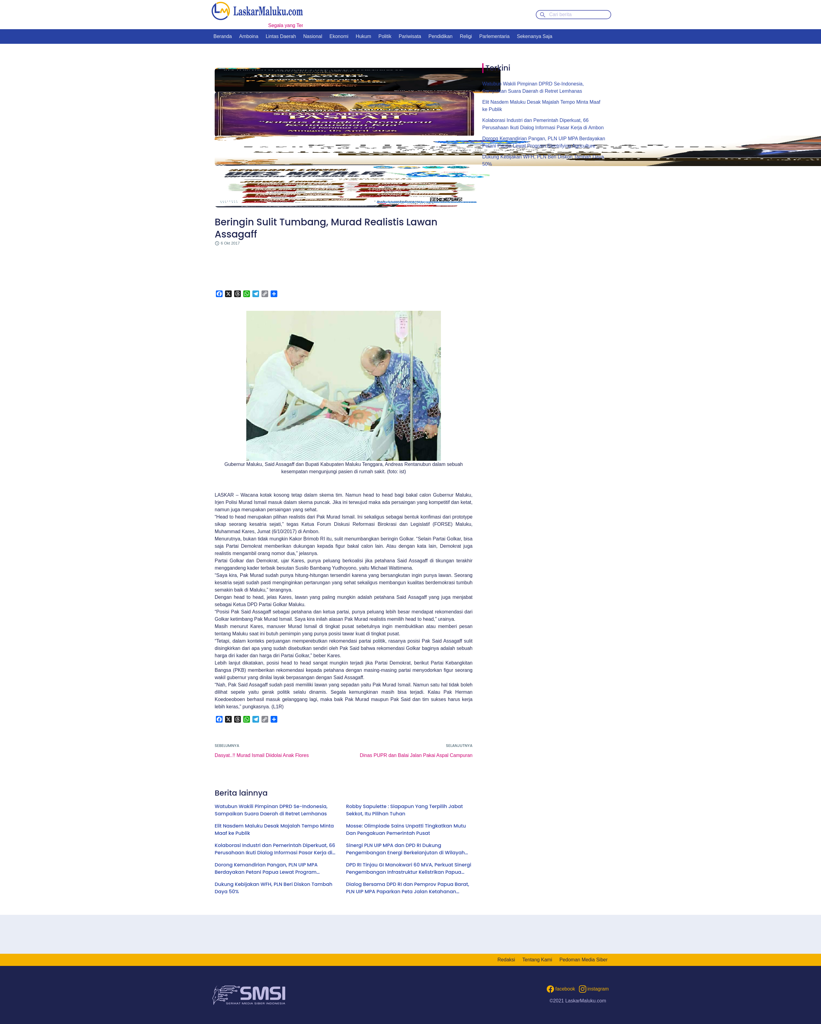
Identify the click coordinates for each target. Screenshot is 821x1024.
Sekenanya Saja (535, 36)
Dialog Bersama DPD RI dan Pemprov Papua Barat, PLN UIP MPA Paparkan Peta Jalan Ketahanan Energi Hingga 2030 (407, 888)
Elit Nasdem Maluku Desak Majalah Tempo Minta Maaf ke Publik (274, 829)
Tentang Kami (537, 959)
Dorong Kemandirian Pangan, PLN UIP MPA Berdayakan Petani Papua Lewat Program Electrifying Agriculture (266, 868)
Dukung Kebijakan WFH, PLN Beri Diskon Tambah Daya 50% (273, 888)
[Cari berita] (573, 14)
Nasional (312, 36)
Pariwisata (410, 36)
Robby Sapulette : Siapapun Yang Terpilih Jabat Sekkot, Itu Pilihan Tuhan (404, 810)
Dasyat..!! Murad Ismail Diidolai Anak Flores (262, 755)
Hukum (363, 36)
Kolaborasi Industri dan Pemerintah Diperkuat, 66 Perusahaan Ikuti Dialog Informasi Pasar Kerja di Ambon (275, 849)
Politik (384, 36)
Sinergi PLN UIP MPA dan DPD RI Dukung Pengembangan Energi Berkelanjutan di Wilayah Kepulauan (405, 849)
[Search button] (542, 14)
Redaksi (506, 959)
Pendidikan (440, 36)
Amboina (248, 36)
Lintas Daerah (281, 36)
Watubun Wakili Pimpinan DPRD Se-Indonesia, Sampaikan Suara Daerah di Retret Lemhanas (271, 810)
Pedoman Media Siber (583, 959)
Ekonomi (339, 36)
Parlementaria (494, 36)
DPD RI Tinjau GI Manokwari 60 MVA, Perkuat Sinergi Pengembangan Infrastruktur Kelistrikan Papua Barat (408, 868)
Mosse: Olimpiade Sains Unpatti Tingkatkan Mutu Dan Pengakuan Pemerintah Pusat (406, 829)
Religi (466, 36)
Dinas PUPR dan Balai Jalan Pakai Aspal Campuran (416, 755)
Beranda (222, 36)
